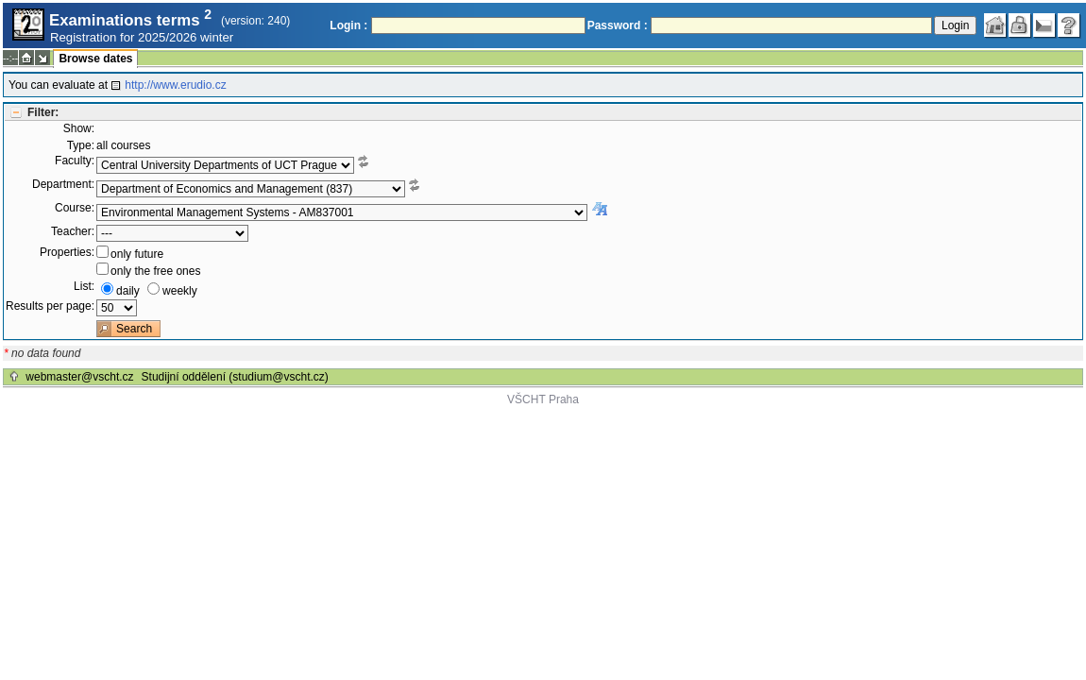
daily (128, 291)
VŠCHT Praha (543, 399)
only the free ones (155, 271)
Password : (617, 25)
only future (136, 254)
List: (84, 286)
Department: (63, 184)
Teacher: (72, 231)
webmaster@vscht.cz (79, 376)
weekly (179, 291)
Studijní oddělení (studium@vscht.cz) (235, 376)
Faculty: (74, 160)
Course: (74, 207)
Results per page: (50, 306)
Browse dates (95, 58)
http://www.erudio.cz (175, 85)
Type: (80, 145)
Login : (348, 25)
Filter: (43, 112)
